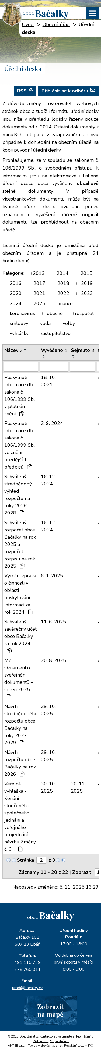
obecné (55, 313)
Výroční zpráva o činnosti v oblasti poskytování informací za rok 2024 (20, 594)
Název (13, 350)
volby (69, 323)
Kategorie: (13, 273)
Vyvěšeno (54, 350)
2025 (39, 303)
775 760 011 (27, 970)
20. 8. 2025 (53, 660)
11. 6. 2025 (53, 622)
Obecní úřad (56, 24)
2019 (87, 283)
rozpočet (84, 313)
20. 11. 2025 (78, 787)
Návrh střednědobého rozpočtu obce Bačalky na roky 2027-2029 (20, 724)
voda (45, 323)
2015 (86, 273)
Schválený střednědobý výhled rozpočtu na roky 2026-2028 (18, 494)
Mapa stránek (59, 1041)
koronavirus (22, 313)
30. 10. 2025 (48, 787)
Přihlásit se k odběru (68, 90)
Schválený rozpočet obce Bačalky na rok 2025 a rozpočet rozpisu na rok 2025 (20, 544)
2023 (87, 293)
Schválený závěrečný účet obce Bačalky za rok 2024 (20, 636)
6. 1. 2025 (52, 576)
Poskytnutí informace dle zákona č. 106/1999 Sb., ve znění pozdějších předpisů (19, 445)
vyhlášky (19, 333)
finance (65, 303)
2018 (63, 283)
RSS (25, 90)
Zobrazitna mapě (50, 1010)
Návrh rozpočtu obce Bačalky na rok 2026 (20, 763)
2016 (16, 283)
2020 (16, 293)
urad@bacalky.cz (27, 988)
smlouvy (19, 323)
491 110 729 (27, 963)
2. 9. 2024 (52, 423)
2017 (39, 283)
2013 (39, 273)
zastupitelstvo (55, 333)
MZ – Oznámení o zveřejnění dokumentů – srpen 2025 (18, 678)
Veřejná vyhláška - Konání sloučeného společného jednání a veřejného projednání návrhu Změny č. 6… (20, 816)
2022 (63, 293)
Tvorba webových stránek (45, 1046)
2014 (62, 273)
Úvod (28, 24)
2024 (16, 303)
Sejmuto (82, 350)
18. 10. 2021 (48, 381)
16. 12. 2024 (48, 480)
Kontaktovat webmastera (57, 1037)
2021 (39, 293)
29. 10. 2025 (48, 710)
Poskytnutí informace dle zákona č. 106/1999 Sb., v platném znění (19, 395)
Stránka (25, 860)
